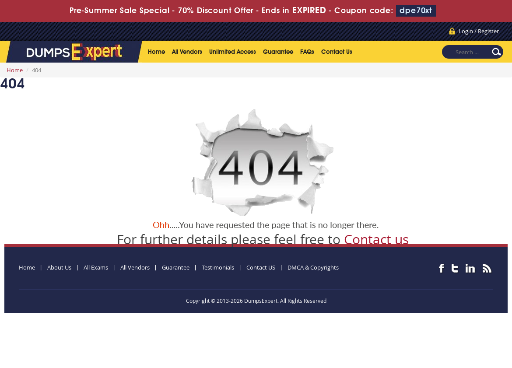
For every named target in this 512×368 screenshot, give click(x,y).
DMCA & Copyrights (313, 267)
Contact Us (336, 52)
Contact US (260, 267)
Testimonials (218, 267)
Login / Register (479, 31)
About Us (59, 267)
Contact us (376, 239)
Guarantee (278, 52)
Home (156, 52)
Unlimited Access (232, 52)
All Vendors (187, 52)
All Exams (96, 267)
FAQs (307, 52)
